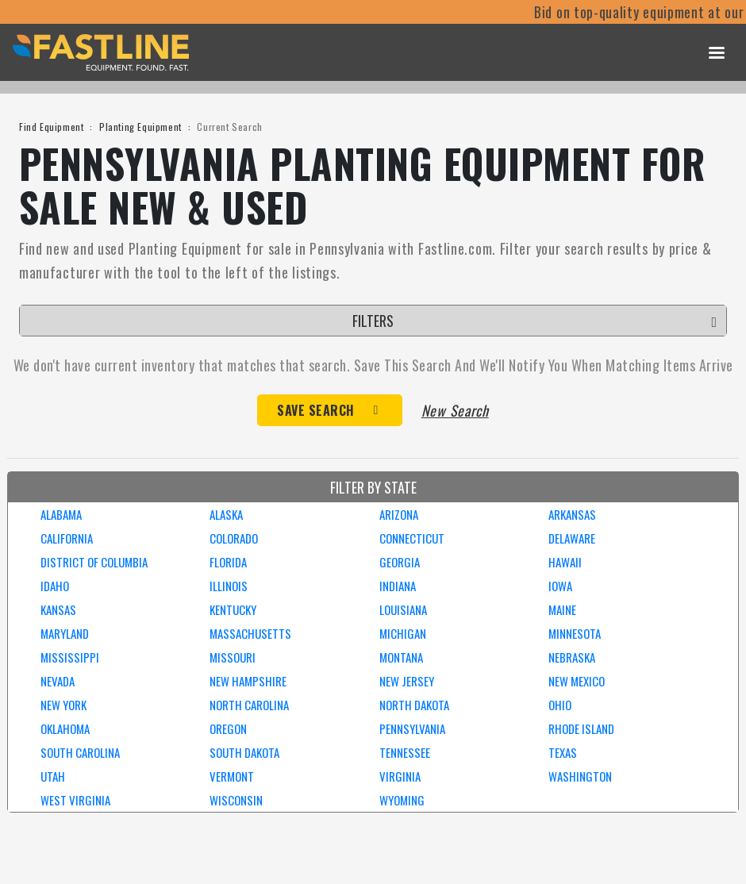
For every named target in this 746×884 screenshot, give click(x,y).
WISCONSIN (236, 800)
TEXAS (562, 752)
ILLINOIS (229, 585)
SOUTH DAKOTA (244, 752)
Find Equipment (51, 126)
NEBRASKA (571, 657)
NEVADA (57, 681)
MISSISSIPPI (69, 657)
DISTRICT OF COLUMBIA (94, 562)
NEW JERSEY (406, 681)
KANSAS (58, 609)
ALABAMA (61, 514)
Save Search (316, 410)
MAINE (562, 609)
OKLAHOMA (65, 728)
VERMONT (232, 776)
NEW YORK (63, 704)
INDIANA (397, 585)
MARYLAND (64, 633)
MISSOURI (233, 657)
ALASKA (226, 514)
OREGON (228, 728)
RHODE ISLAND (581, 728)
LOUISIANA (403, 609)
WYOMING (402, 800)
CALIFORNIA (66, 538)
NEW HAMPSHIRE (248, 681)
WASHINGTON (580, 776)
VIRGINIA (400, 776)
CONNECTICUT (411, 538)
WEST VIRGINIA (75, 800)
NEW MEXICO (576, 681)
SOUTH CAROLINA (80, 752)
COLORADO (234, 538)
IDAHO (54, 585)
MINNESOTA (574, 633)
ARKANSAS (572, 514)
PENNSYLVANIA (412, 728)
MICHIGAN (402, 633)
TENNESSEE (404, 752)
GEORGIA (399, 562)
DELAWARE (571, 538)
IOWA (560, 585)
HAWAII (565, 562)
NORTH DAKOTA (414, 704)
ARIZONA (398, 514)
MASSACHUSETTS (250, 633)
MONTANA (401, 657)
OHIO (559, 704)
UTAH (52, 776)
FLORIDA (228, 562)
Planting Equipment (140, 126)
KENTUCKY (233, 609)
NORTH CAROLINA (249, 704)
